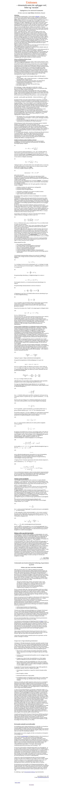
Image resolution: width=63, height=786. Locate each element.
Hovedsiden (31, 784)
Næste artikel (17, 782)
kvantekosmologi (24, 736)
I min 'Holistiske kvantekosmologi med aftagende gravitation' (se (27, 621)
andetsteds (37, 16)
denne (41, 621)
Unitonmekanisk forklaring (29, 771)
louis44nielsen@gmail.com (43, 777)
